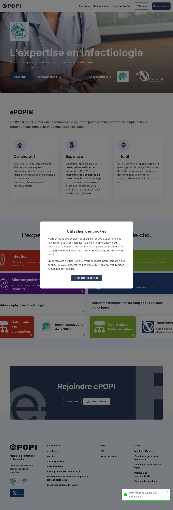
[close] (169, 491)
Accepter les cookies (86, 278)
